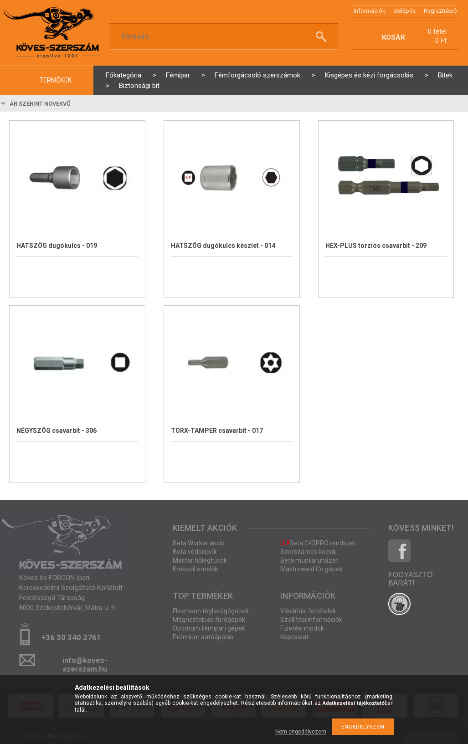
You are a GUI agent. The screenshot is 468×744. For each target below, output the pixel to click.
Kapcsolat (294, 637)
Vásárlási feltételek (308, 611)
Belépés (405, 10)
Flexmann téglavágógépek (211, 611)
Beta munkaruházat (309, 560)
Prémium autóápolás (203, 637)
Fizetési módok (302, 628)
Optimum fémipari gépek (209, 628)
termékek (55, 80)
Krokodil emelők (195, 569)
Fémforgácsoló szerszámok (257, 75)
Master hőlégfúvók (200, 560)
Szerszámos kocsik (308, 551)
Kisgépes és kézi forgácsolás (369, 75)
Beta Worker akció (199, 543)
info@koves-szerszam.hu (84, 663)
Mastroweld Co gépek (311, 569)
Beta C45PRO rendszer (318, 543)
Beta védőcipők (195, 551)
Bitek (445, 75)
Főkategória (123, 75)
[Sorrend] (62, 103)
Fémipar (178, 75)
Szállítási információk (311, 619)
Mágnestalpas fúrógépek (209, 619)
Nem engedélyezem (300, 732)
